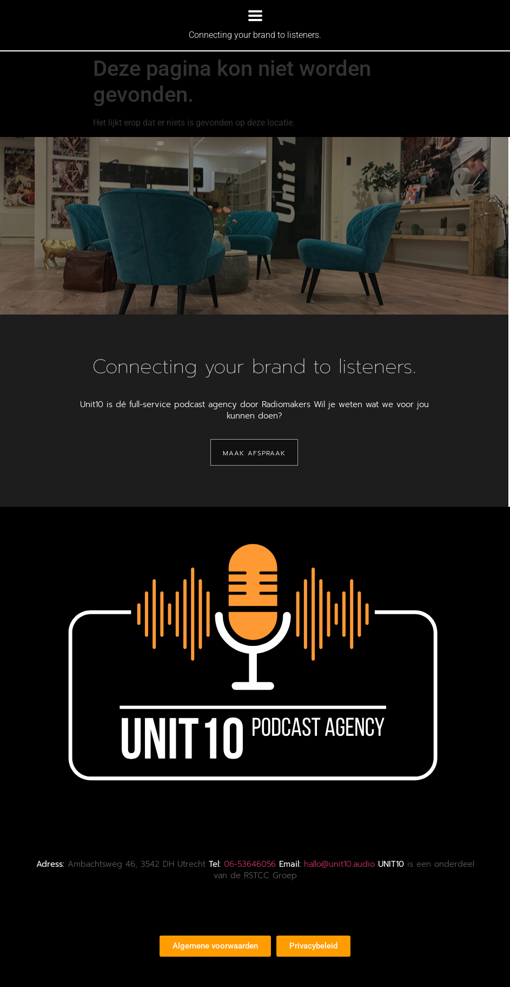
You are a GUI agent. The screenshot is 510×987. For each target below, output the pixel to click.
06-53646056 (250, 864)
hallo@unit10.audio (339, 864)
